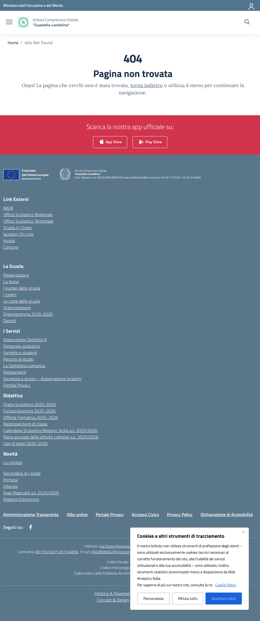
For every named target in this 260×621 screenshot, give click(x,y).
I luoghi (9, 294)
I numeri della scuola (21, 288)
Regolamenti (14, 372)
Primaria (10, 479)
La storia (11, 281)
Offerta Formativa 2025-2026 (30, 417)
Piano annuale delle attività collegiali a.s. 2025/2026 (50, 437)
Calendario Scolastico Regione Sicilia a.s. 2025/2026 (50, 430)
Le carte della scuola (21, 301)
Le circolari (12, 462)
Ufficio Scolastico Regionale (28, 214)
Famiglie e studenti (20, 352)
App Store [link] (110, 142)
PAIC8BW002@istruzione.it (113, 552)
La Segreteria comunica (24, 365)
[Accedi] (251, 5)
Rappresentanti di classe (25, 424)
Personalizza (153, 598)
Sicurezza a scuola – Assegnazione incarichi (42, 378)
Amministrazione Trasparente (31, 514)
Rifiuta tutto (187, 598)
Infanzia (10, 486)
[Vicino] (243, 532)
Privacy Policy (179, 514)
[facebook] (30, 527)
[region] (189, 568)
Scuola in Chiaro (17, 227)
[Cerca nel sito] (247, 22)
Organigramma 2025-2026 (28, 314)
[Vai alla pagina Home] (13, 42)
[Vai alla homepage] (55, 22)
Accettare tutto (224, 598)
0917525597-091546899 (57, 552)
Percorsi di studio (18, 359)
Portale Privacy (16, 385)
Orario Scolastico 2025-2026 (29, 404)
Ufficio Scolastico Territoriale (28, 221)
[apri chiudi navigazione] (9, 22)
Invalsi (9, 240)
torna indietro (146, 85)
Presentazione (16, 275)
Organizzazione (17, 307)
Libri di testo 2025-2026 (25, 443)
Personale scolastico (21, 346)
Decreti (9, 320)
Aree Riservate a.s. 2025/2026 (31, 492)
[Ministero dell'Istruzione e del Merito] (33, 5)
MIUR (8, 208)
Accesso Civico (145, 514)
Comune (10, 247)
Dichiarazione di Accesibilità (227, 514)
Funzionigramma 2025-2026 (29, 411)
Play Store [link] (150, 142)
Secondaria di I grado (21, 473)
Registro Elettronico (21, 499)
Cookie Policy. (225, 585)
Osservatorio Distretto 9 (25, 339)
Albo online (77, 514)
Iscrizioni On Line (18, 234)
